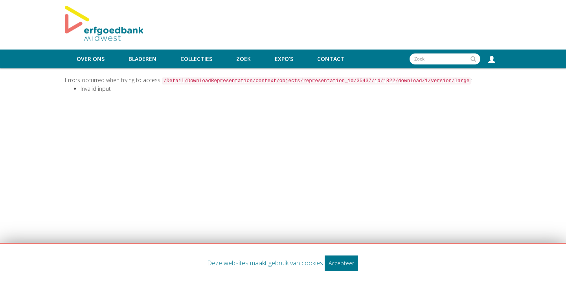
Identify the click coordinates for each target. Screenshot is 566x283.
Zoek (243, 59)
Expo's (284, 59)
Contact (330, 59)
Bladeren (142, 59)
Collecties (196, 59)
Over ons (91, 59)
